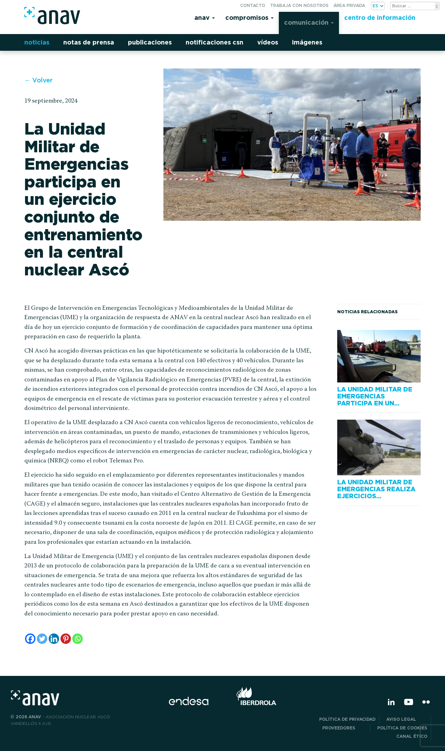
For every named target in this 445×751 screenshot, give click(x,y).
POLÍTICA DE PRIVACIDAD (347, 719)
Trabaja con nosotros (299, 5)
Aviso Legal (406, 719)
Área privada (349, 5)
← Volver (38, 80)
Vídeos (267, 42)
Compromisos (249, 17)
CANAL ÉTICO (411, 736)
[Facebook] (30, 638)
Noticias (36, 42)
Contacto (252, 5)
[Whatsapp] (77, 638)
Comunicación (309, 22)
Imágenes (307, 42)
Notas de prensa (88, 42)
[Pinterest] (65, 638)
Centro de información (379, 17)
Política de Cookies (402, 728)
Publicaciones (150, 42)
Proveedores (344, 728)
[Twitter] (42, 638)
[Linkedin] (54, 638)
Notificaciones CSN (214, 42)
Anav (204, 17)
